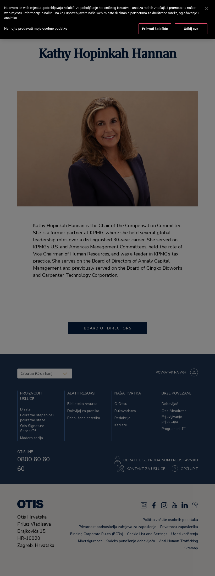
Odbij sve (191, 28)
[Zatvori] (206, 7)
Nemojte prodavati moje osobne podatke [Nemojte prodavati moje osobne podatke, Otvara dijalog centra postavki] (35, 27)
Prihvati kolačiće (155, 28)
